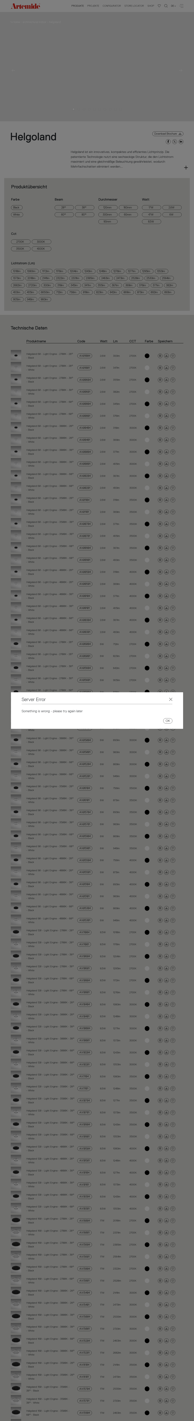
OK (168, 721)
